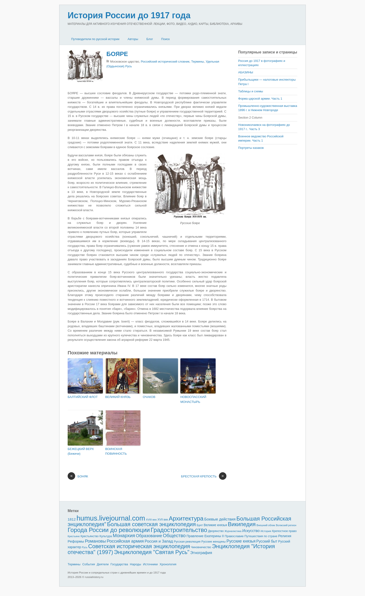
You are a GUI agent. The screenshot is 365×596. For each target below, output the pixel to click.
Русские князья (240, 541)
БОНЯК (78, 476)
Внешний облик (265, 525)
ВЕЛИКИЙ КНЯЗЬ (118, 397)
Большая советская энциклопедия (151, 524)
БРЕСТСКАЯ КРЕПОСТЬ (203, 476)
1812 (72, 519)
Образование (149, 535)
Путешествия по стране (261, 536)
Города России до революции (109, 530)
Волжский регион (286, 525)
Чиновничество (201, 547)
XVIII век (151, 519)
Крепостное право (284, 531)
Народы (135, 564)
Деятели (103, 564)
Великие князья (215, 525)
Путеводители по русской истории (95, 39)
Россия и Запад (159, 541)
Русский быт (266, 541)
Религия (284, 536)
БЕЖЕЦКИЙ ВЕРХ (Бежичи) (81, 451)
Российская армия (125, 541)
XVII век (162, 519)
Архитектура (186, 518)
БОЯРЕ (117, 53)
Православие (234, 536)
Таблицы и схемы (250, 91)
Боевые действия (220, 519)
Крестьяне (74, 536)
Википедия (242, 524)
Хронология (168, 564)
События (88, 564)
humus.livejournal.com (111, 518)
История (265, 530)
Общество (174, 535)
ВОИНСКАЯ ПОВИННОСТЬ (116, 451)
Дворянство (216, 531)
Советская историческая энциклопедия (139, 546)
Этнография (201, 553)
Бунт (200, 525)
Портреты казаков (251, 148)
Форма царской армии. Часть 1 (260, 98)
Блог (149, 39)
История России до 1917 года (129, 15)
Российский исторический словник (165, 61)
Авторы (133, 39)
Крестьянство (90, 536)
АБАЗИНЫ (245, 72)
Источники (150, 564)
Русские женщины (213, 541)
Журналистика (233, 531)
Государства (119, 564)
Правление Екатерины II (205, 536)
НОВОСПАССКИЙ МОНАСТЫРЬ (193, 399)
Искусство (251, 531)
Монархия (124, 535)
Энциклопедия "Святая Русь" (151, 552)
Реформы (76, 541)
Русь (84, 547)
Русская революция (187, 541)
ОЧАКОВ (149, 397)
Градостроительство (179, 530)
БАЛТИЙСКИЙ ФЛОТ (83, 397)
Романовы (95, 541)
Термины (197, 61)
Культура (105, 536)
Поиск (165, 39)
